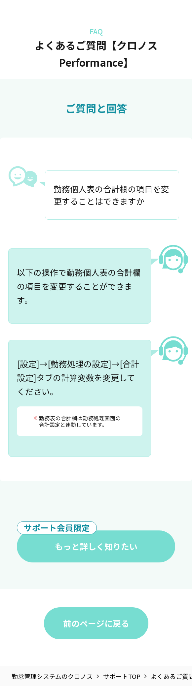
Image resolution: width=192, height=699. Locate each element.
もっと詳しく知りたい (77, 541)
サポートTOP (121, 676)
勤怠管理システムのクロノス (52, 676)
